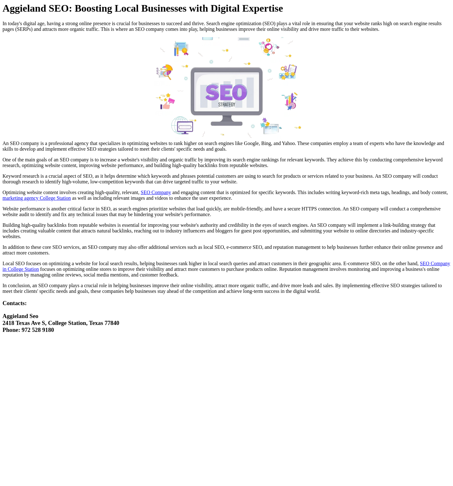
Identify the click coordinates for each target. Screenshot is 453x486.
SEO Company (156, 192)
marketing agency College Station (37, 198)
